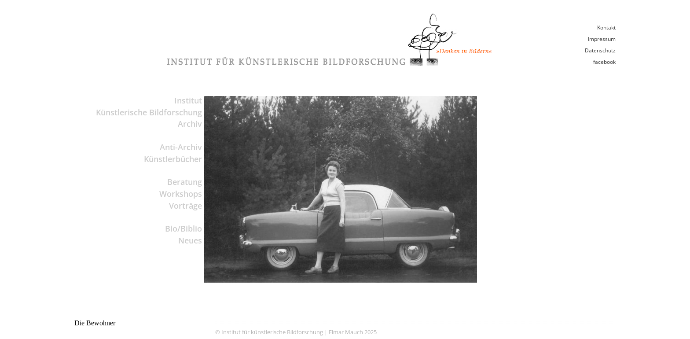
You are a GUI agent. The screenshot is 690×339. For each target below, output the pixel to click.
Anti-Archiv (181, 147)
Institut (188, 100)
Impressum (602, 39)
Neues (190, 240)
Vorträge (185, 205)
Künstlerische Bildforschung (149, 112)
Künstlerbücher (173, 159)
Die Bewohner (94, 323)
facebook (604, 62)
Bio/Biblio (183, 228)
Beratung (184, 182)
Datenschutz (600, 50)
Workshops (180, 193)
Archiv (190, 123)
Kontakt (606, 27)
